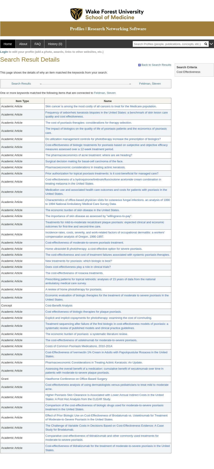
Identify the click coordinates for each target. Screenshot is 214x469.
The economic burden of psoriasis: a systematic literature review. (86, 334)
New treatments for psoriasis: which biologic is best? (78, 261)
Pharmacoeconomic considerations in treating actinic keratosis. (85, 167)
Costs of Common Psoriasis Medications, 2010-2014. (79, 346)
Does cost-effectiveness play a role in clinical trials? (78, 267)
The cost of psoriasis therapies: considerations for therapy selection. (88, 122)
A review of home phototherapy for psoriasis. (73, 289)
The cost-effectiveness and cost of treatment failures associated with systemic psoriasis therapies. (107, 254)
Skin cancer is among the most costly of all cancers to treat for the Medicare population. (101, 106)
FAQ (37, 44)
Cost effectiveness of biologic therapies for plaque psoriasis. (83, 311)
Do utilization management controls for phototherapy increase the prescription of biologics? (103, 139)
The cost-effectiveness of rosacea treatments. (74, 273)
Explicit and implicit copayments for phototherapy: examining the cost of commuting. (98, 318)
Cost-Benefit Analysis (59, 305)
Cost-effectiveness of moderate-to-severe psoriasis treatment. (84, 242)
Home (8, 44)
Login (4, 51)
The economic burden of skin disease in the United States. (82, 210)
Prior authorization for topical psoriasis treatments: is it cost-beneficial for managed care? (102, 173)
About (23, 44)
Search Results (21, 83)
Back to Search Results (154, 64)
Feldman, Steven (150, 83)
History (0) (55, 44)
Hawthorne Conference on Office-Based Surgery (76, 378)
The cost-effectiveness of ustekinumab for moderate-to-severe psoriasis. (91, 340)
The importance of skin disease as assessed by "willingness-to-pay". (88, 216)
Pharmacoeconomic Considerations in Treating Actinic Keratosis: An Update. (94, 362)
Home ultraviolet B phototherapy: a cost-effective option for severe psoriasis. (93, 248)
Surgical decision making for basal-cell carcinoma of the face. (84, 161)
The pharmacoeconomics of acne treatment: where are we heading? (88, 155)
